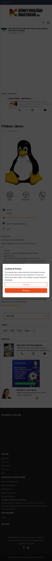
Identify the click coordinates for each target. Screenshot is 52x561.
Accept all (26, 290)
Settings (26, 284)
